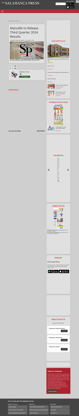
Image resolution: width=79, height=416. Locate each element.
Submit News (12, 407)
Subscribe (64, 331)
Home (10, 21)
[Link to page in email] (15, 66)
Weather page (48, 5)
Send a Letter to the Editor (16, 410)
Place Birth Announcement (37, 407)
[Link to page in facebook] (10, 66)
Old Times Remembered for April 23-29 (62, 86)
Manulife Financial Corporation (17, 40)
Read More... (50, 62)
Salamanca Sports (54, 346)
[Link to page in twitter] (12, 66)
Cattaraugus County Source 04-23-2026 (61, 93)
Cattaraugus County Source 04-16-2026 (61, 127)
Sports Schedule (52, 78)
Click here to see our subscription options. (57, 233)
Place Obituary (34, 413)
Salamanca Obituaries (55, 337)
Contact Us (54, 413)
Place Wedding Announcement (17, 413)
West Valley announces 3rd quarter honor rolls (58, 59)
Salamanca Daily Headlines (57, 328)
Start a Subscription (56, 407)
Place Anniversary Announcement (39, 410)
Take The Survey (52, 391)
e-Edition (53, 410)
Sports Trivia (51, 66)
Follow (25, 76)
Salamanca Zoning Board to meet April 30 (58, 72)
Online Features (16, 21)
